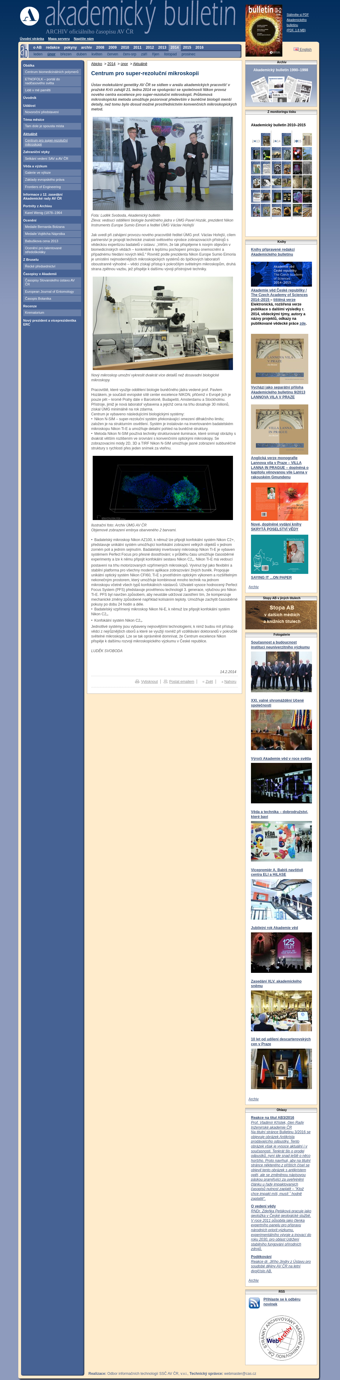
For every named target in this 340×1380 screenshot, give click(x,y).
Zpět (209, 682)
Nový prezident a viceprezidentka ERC (49, 322)
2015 (187, 47)
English (303, 49)
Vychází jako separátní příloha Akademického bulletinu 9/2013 (278, 389)
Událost (29, 105)
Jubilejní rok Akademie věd (274, 928)
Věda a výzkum (35, 166)
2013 (162, 47)
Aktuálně (30, 134)
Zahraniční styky (36, 152)
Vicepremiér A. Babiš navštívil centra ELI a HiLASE (277, 872)
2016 (199, 47)
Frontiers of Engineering (43, 187)
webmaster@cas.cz (240, 1373)
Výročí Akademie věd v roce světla (281, 758)
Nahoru (230, 682)
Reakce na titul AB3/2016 (272, 1118)
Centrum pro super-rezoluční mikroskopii (46, 142)
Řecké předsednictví (40, 266)
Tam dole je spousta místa (44, 126)
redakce (53, 47)
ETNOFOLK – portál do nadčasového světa (42, 81)
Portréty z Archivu (37, 206)
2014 (175, 47)
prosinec (188, 54)
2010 (125, 47)
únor (51, 54)
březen (66, 54)
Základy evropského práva (44, 179)
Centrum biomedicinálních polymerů (51, 72)
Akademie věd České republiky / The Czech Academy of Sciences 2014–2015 (279, 295)
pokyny (70, 47)
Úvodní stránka (32, 38)
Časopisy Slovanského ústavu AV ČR (50, 282)
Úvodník (29, 98)
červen (112, 54)
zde (302, 323)
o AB (37, 47)
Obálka (28, 65)
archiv (86, 47)
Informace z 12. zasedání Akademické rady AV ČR (43, 196)
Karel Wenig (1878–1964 (43, 213)
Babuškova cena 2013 (41, 241)
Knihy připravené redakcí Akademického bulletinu (273, 252)
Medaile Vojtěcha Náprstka (45, 234)
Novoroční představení (42, 112)
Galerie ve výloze (38, 172)
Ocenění (29, 220)
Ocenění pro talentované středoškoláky (43, 250)
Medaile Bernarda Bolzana (45, 227)
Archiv (254, 587)
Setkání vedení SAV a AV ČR (46, 158)
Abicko (96, 64)
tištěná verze (284, 300)
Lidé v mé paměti (38, 90)
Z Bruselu (31, 259)
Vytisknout (149, 682)
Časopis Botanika (38, 298)
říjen (155, 54)
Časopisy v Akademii (40, 274)
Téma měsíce (33, 119)
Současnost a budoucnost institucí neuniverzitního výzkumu (280, 644)
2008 (100, 47)
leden (38, 54)
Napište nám (84, 38)
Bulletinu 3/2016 (280, 1160)
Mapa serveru (59, 38)
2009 (113, 47)
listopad (170, 54)
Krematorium (34, 312)
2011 (137, 47)
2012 (150, 47)
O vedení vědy (263, 1206)
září (144, 54)
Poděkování (261, 1257)
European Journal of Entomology (49, 291)
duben (82, 54)
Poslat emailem (181, 682)
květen (96, 54)
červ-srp (129, 54)
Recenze (30, 306)
